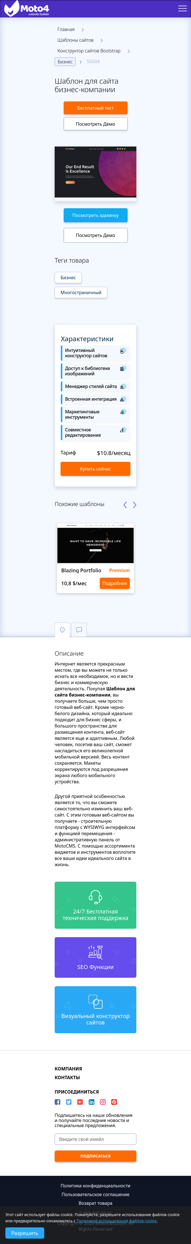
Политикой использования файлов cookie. (117, 1220)
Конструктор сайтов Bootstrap (89, 51)
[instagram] (103, 1102)
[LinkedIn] (91, 1102)
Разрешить (24, 1233)
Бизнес (65, 62)
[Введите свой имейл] (95, 1139)
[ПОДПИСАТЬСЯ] (95, 1156)
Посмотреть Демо (95, 124)
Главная (66, 29)
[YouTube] (80, 1102)
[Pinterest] (114, 1102)
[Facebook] (57, 1102)
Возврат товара (95, 1203)
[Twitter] (69, 1102)
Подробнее (115, 583)
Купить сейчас (95, 469)
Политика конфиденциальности (95, 1186)
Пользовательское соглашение (96, 1194)
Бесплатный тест (95, 108)
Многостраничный (81, 292)
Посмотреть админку (95, 215)
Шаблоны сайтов (75, 40)
